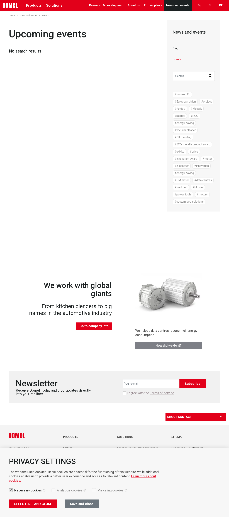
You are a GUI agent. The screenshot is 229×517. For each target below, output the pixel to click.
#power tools (182, 194)
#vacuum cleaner (185, 130)
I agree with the (150, 393)
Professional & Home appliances (138, 448)
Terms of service (162, 393)
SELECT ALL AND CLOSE (33, 504)
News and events (177, 5)
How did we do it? (168, 345)
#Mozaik (196, 108)
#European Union (185, 101)
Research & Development (187, 448)
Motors (67, 448)
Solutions (54, 5)
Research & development (106, 5)
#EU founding (182, 137)
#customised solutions (189, 201)
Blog (175, 48)
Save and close (82, 504)
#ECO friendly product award (192, 144)
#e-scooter (181, 166)
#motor (207, 158)
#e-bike (179, 151)
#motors (202, 194)
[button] (210, 76)
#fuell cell (180, 187)
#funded (179, 108)
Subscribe (193, 384)
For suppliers (153, 5)
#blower (198, 187)
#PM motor (181, 180)
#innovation (201, 166)
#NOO (194, 116)
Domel (13, 15)
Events (177, 59)
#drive (194, 151)
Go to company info (94, 326)
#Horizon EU (182, 94)
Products (34, 5)
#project (206, 101)
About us (134, 5)
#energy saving (184, 123)
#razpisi (179, 116)
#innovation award (185, 158)
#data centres (203, 180)
